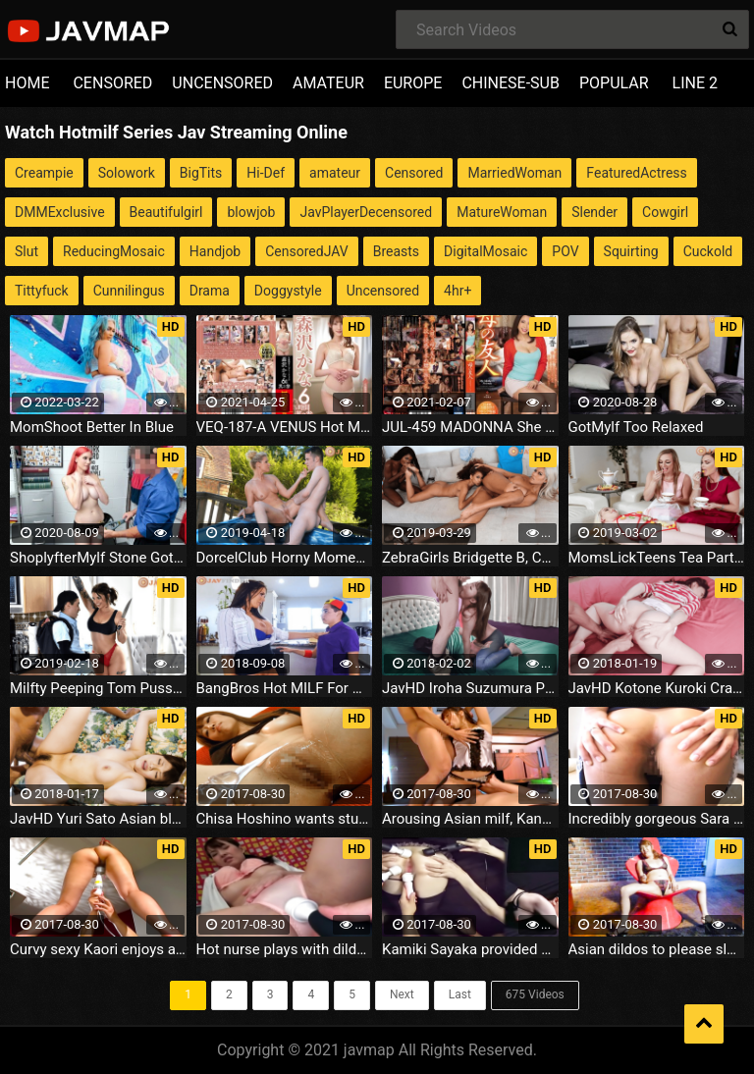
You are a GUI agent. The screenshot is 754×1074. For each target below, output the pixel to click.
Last (460, 994)
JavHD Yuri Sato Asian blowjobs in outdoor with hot (98, 819)
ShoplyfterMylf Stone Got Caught (98, 557)
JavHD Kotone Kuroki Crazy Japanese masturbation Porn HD (656, 688)
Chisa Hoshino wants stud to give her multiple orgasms (284, 819)
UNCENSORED (222, 83)
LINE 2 (695, 83)
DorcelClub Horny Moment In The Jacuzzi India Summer (284, 557)
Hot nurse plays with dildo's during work (284, 949)
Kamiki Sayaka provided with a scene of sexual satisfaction (470, 949)
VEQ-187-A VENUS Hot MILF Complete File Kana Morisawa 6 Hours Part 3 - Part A (284, 427)
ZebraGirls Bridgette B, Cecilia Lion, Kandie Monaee (470, 557)
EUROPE (413, 83)
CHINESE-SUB (510, 83)
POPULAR (614, 83)
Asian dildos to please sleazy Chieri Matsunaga (656, 949)
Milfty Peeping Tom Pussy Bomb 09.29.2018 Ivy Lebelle (98, 688)
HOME (27, 83)
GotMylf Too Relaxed (636, 427)
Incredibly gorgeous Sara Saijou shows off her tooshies (656, 819)
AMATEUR (328, 83)
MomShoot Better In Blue (92, 427)
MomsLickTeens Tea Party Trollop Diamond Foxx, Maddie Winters (656, 557)
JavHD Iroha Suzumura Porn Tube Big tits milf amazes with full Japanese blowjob (470, 688)
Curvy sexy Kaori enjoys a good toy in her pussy (98, 949)
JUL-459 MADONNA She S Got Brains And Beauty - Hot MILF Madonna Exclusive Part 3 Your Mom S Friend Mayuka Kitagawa (470, 427)
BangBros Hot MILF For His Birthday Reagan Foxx (284, 688)
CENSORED (112, 83)
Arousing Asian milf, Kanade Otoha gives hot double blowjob (470, 819)
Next (402, 994)
